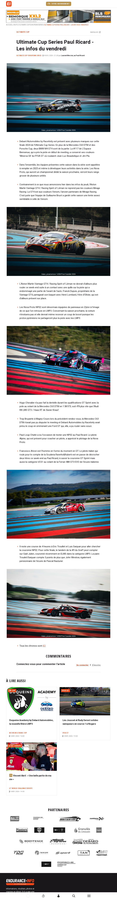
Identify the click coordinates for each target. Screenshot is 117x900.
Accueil (9, 25)
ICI (44, 645)
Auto (16, 25)
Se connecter (82, 665)
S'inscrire (96, 665)
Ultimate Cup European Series (31, 25)
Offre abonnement (59, 3)
